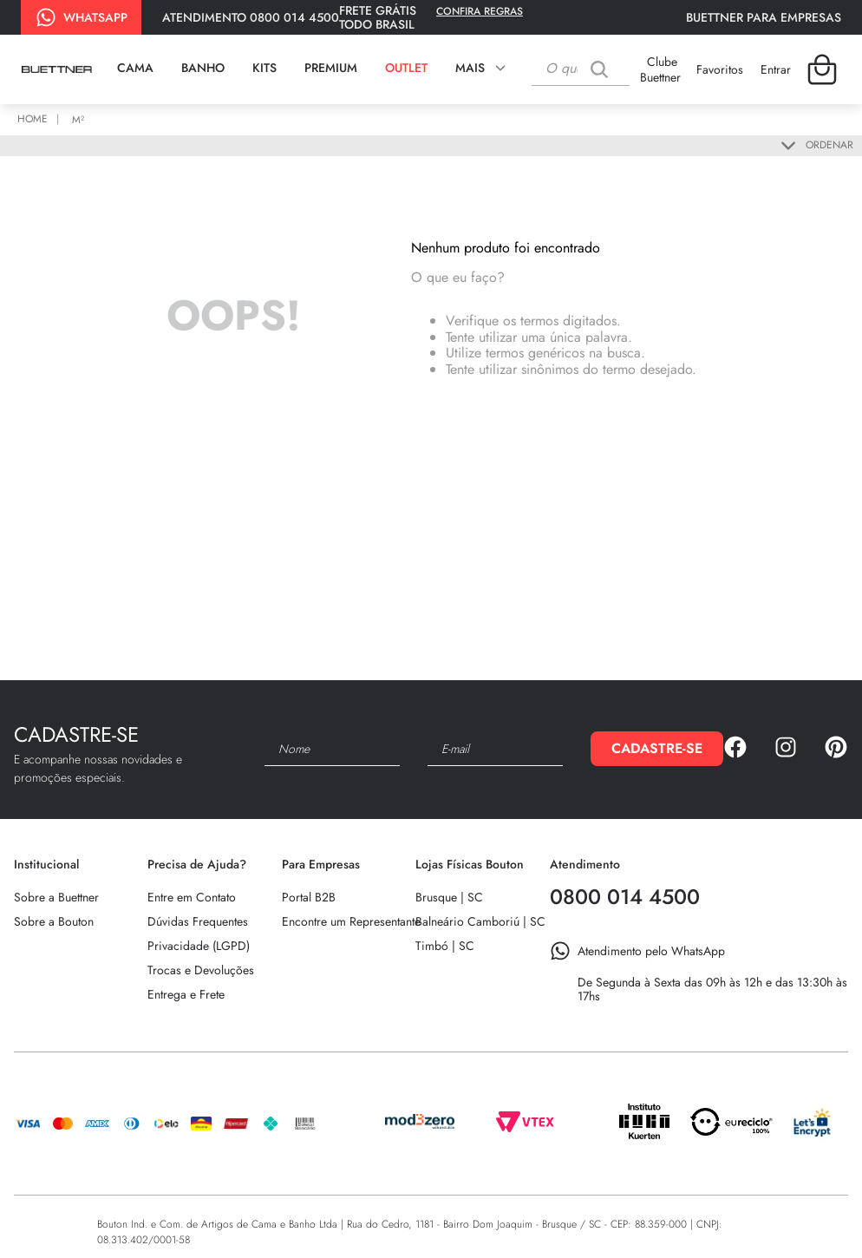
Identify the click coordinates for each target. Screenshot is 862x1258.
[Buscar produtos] (603, 69)
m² (78, 120)
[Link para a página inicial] (35, 120)
